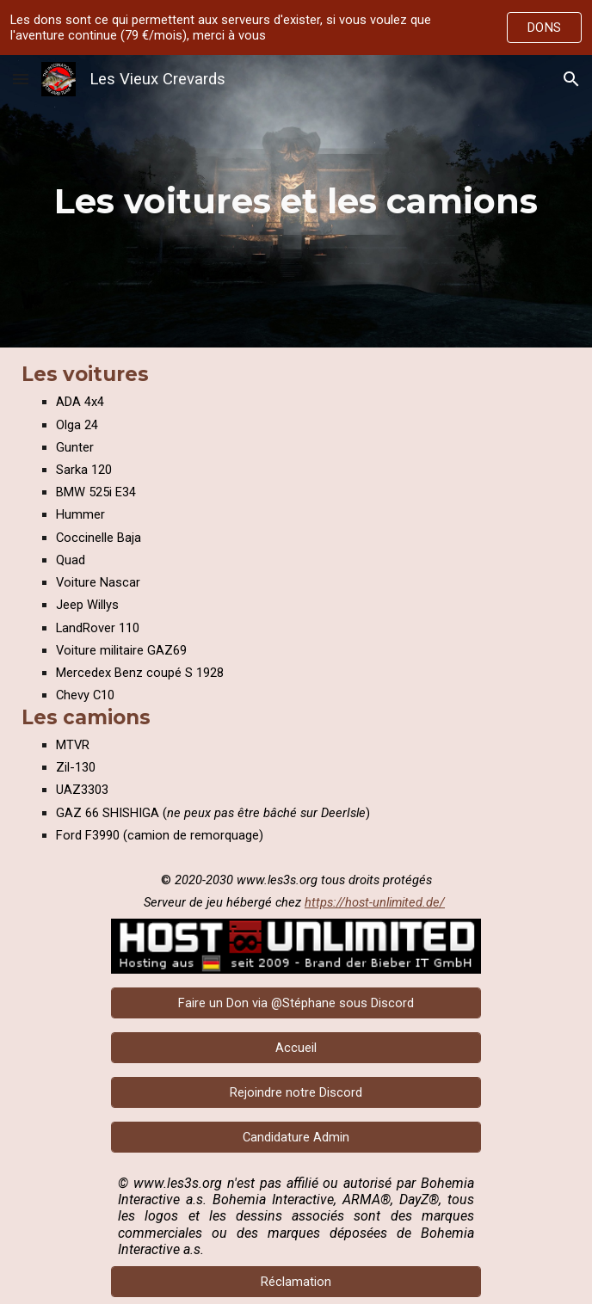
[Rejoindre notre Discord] (296, 1092)
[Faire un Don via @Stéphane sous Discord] (296, 1002)
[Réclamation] (296, 1282)
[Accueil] (296, 1047)
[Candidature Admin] (296, 1136)
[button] (20, 78)
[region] (296, 27)
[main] (296, 201)
